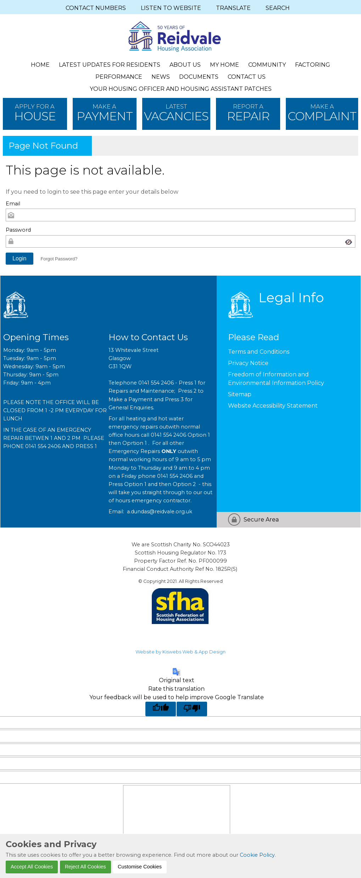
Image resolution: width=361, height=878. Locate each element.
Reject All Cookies (85, 866)
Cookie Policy (257, 855)
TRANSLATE (233, 8)
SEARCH (278, 8)
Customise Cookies (140, 866)
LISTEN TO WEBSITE (171, 8)
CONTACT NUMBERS (96, 8)
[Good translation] (160, 709)
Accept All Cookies (32, 866)
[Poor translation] (192, 709)
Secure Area (261, 519)
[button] (19, 259)
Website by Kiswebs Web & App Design (180, 652)
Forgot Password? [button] (58, 258)
